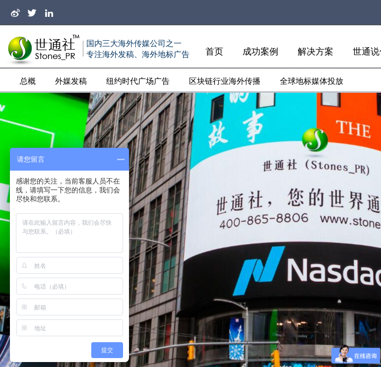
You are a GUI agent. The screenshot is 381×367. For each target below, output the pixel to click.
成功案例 (260, 52)
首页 (214, 52)
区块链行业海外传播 (224, 81)
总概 (28, 81)
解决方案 (315, 52)
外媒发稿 (71, 81)
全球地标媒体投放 (311, 81)
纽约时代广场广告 (138, 81)
